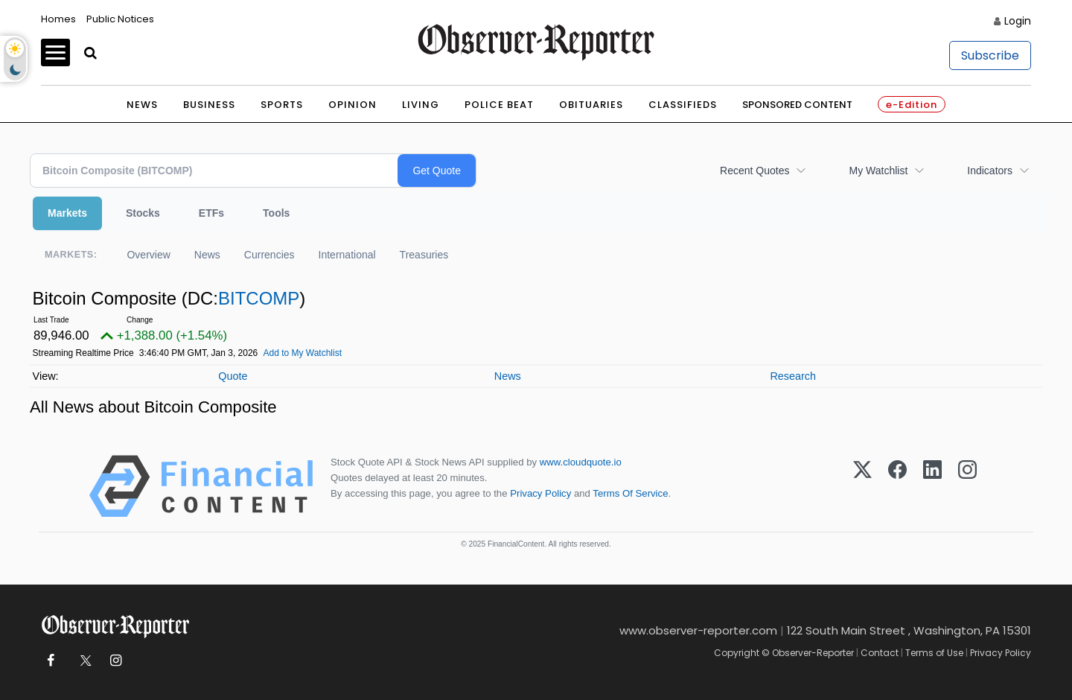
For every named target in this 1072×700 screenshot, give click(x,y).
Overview (148, 255)
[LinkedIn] (932, 486)
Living (420, 105)
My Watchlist (878, 170)
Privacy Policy (540, 493)
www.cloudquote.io (581, 462)
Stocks (143, 213)
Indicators (989, 170)
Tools (276, 213)
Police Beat (499, 105)
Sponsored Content (797, 105)
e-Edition (911, 105)
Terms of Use (934, 652)
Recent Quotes (754, 170)
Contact (880, 652)
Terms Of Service (630, 493)
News (142, 105)
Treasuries (424, 255)
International (347, 255)
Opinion (352, 105)
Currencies (269, 255)
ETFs (211, 213)
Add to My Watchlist (302, 353)
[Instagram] (967, 486)
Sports (282, 105)
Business (209, 105)
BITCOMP (258, 298)
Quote (232, 376)
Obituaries (591, 105)
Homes (58, 19)
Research (793, 376)
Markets (67, 213)
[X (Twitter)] (862, 486)
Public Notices (120, 19)
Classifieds (682, 105)
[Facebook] (897, 486)
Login (1017, 20)
